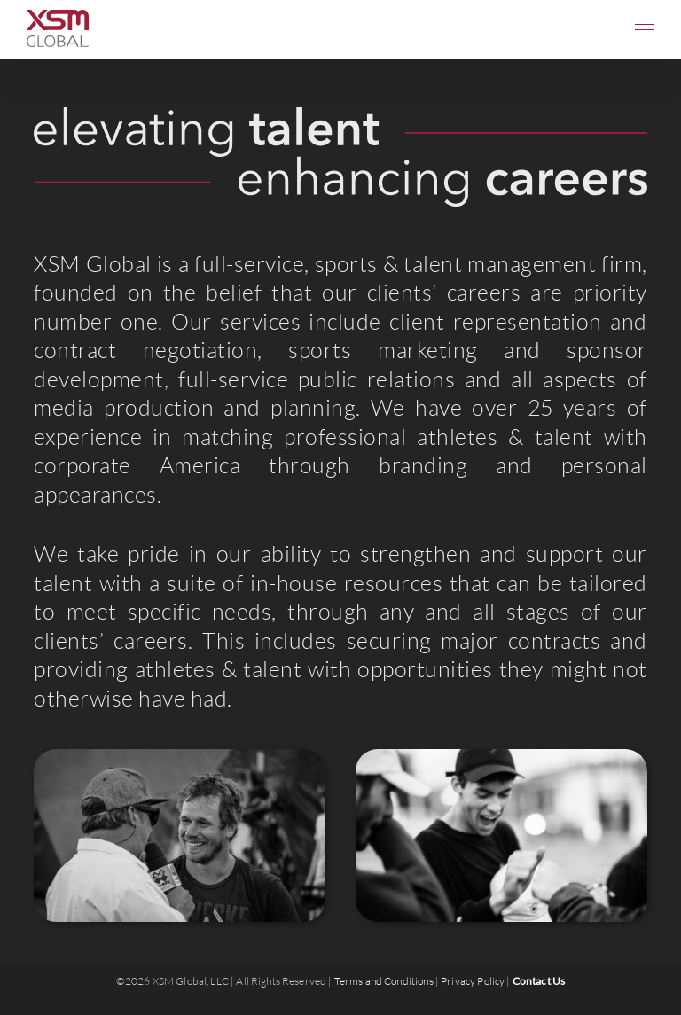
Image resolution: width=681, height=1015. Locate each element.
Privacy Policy (472, 981)
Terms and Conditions (384, 981)
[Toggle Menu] (644, 30)
